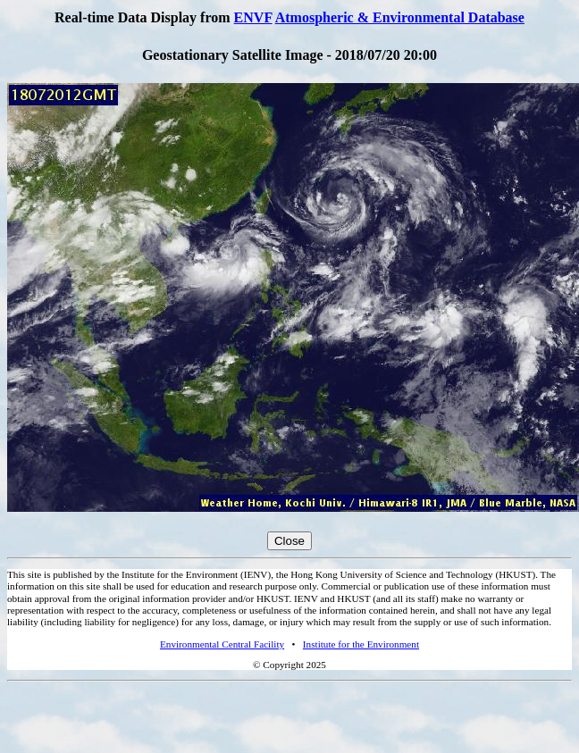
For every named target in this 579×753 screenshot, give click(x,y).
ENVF (253, 17)
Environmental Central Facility (222, 644)
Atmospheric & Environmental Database (399, 17)
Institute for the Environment (361, 644)
